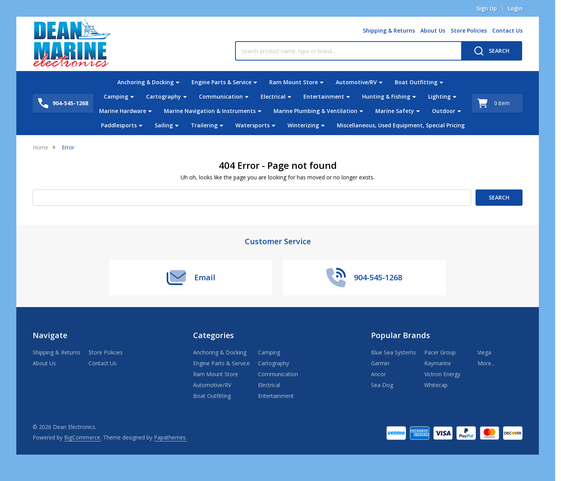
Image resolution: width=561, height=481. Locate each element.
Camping (116, 96)
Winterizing (303, 125)
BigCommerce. (82, 437)
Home (40, 147)
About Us (432, 30)
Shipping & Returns (389, 30)
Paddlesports (119, 125)
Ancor (378, 374)
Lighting (439, 96)
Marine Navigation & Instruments (210, 111)
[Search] (491, 51)
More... (486, 363)
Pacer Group (440, 352)
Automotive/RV (356, 82)
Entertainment (323, 96)
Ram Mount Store (293, 82)
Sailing (164, 125)
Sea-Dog (382, 385)
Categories (213, 335)
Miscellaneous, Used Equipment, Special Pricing (401, 125)
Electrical (273, 96)
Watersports (252, 125)
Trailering (204, 125)
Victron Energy (442, 374)
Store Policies (469, 30)
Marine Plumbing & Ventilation (315, 111)
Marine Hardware (122, 111)
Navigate (50, 335)
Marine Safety (394, 111)
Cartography (163, 96)
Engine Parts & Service (221, 82)
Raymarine (437, 363)
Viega (484, 352)
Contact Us (507, 30)
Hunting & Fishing (386, 96)
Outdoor (443, 111)
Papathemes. (170, 437)
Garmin (380, 363)
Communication (221, 96)
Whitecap (436, 385)
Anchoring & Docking (145, 82)
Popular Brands (400, 335)
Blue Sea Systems (393, 352)
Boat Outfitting (416, 82)
